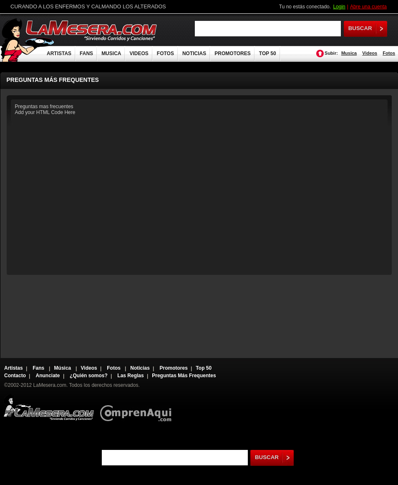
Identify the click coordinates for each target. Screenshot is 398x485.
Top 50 (204, 368)
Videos (369, 53)
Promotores (173, 368)
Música (63, 368)
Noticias (140, 368)
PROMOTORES (232, 53)
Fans (39, 368)
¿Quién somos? (89, 375)
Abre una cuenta (368, 7)
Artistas (13, 368)
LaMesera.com (91, 30)
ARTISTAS (59, 53)
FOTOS (165, 53)
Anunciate (48, 375)
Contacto (15, 375)
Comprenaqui (138, 408)
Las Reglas (130, 375)
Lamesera (48, 408)
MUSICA (111, 53)
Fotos (389, 53)
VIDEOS (138, 53)
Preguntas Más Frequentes (184, 375)
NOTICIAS (194, 53)
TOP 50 (267, 53)
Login (339, 7)
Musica (349, 53)
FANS (86, 53)
